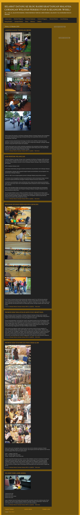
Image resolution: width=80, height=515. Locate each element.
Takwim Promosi (54, 19)
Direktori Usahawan (30, 19)
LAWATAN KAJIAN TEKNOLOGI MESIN (18, 30)
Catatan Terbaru (9, 509)
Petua (26, 21)
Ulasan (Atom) (11, 511)
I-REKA (39, 21)
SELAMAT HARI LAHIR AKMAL (15, 473)
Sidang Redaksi (8, 21)
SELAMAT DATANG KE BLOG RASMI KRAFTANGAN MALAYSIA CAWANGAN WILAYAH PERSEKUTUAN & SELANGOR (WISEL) (38, 8)
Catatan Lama (46, 509)
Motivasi (32, 21)
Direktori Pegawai (18, 19)
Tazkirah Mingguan (42, 19)
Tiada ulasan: (37, 150)
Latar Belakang (64, 19)
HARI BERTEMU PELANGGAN (15, 156)
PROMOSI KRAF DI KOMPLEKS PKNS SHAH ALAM (22, 343)
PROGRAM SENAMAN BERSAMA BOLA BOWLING (21, 204)
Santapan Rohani (19, 21)
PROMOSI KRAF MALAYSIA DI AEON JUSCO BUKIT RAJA (24, 312)
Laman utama (8, 19)
